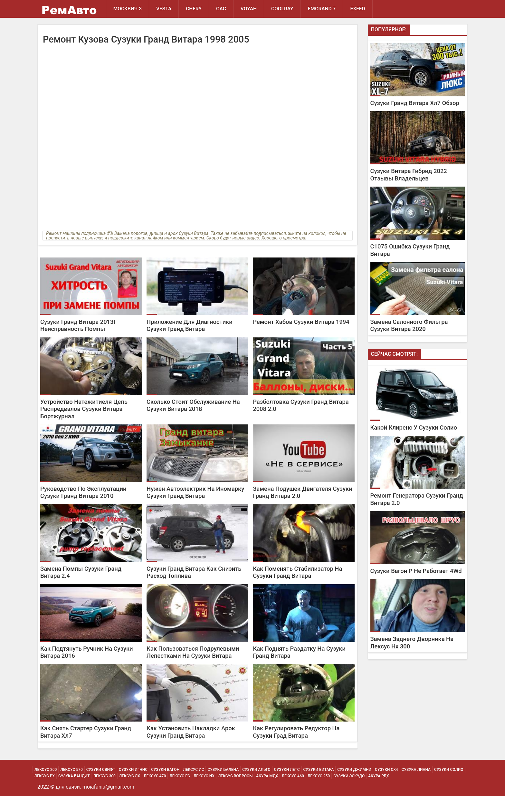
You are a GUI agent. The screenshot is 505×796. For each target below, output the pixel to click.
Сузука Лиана (416, 769)
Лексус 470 (155, 776)
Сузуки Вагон (165, 769)
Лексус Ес (179, 776)
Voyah (249, 9)
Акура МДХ (267, 776)
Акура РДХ (378, 776)
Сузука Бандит (74, 776)
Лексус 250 (319, 776)
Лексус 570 (71, 769)
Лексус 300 (104, 776)
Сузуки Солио (448, 769)
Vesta (163, 9)
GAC (221, 9)
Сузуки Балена (223, 769)
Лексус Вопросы (235, 776)
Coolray (282, 9)
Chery (194, 9)
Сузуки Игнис (133, 769)
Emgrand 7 (322, 9)
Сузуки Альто (256, 769)
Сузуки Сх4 (386, 769)
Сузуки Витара (318, 769)
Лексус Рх (44, 776)
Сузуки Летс (287, 769)
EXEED (357, 9)
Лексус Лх (129, 776)
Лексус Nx (204, 776)
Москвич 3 (127, 9)
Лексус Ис (193, 769)
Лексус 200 (45, 769)
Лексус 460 (292, 776)
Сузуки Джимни (354, 769)
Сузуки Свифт (100, 769)
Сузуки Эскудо (349, 776)
